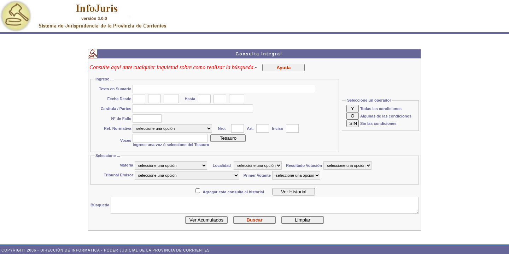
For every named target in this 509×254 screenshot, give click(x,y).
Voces (125, 140)
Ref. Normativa (117, 128)
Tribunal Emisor (118, 175)
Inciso (277, 128)
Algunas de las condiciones (385, 116)
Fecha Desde (119, 99)
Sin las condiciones (378, 123)
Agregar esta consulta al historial (233, 192)
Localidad (222, 165)
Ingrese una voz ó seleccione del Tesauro (171, 145)
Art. (250, 128)
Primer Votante (257, 175)
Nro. (222, 128)
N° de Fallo (121, 118)
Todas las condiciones (381, 109)
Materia (126, 165)
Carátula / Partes (116, 109)
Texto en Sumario (115, 89)
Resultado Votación (304, 165)
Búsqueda (99, 205)
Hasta (190, 99)
